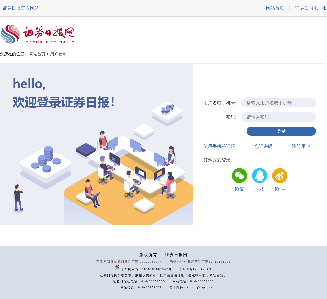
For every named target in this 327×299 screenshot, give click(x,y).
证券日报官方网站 (21, 8)
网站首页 (275, 8)
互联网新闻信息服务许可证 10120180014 (129, 261)
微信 (239, 188)
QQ (259, 188)
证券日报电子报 (311, 8)
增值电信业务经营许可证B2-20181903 (200, 261)
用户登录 (58, 54)
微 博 (280, 188)
